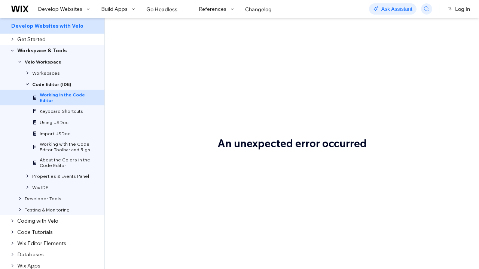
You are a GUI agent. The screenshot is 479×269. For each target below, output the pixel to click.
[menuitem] (52, 26)
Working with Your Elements (421, 153)
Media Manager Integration (421, 176)
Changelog (258, 9)
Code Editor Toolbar (411, 88)
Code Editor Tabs (408, 77)
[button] (151, 88)
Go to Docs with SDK (383, 27)
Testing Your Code (409, 187)
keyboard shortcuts (198, 155)
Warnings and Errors (412, 164)
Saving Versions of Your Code (423, 198)
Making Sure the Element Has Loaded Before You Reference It (424, 136)
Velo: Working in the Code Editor (216, 61)
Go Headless (161, 9)
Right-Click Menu (409, 99)
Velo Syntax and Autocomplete (407, 114)
